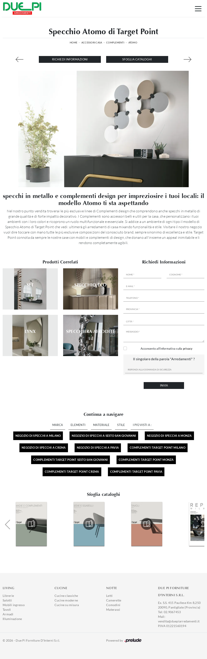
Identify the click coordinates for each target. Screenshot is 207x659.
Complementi (115, 42)
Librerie (8, 595)
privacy (188, 348)
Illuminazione (12, 619)
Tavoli (7, 609)
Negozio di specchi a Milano (38, 435)
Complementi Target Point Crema (72, 471)
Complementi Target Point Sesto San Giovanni (70, 459)
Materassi (113, 609)
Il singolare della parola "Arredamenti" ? (164, 359)
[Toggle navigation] (198, 8)
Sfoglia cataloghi (137, 59)
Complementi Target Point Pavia (136, 471)
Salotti (7, 600)
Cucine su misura (67, 605)
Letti (109, 595)
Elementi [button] (78, 425)
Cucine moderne (66, 600)
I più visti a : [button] (142, 425)
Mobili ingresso (14, 605)
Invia (164, 385)
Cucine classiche (66, 595)
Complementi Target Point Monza (146, 459)
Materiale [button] (101, 425)
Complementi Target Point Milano (157, 447)
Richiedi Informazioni (70, 59)
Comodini (113, 605)
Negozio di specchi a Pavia (98, 447)
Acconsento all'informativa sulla (167, 348)
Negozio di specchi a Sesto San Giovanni (104, 435)
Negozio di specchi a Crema (44, 447)
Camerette (113, 600)
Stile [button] (121, 425)
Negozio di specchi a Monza (169, 435)
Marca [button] (57, 425)
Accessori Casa (91, 42)
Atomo (132, 42)
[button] (199, 524)
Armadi (8, 614)
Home (73, 42)
